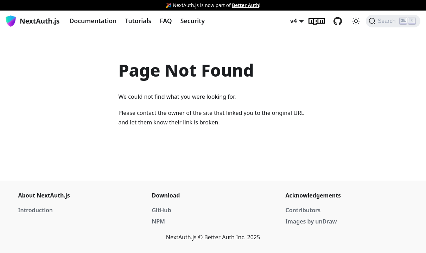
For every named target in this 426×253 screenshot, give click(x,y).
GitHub (341, 21)
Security (192, 21)
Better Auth (245, 5)
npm (320, 21)
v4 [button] (293, 21)
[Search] (393, 21)
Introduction (35, 210)
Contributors (303, 210)
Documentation (92, 21)
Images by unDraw (311, 221)
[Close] (417, 5)
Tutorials (138, 21)
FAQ (166, 21)
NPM (158, 221)
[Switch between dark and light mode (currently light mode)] (356, 21)
